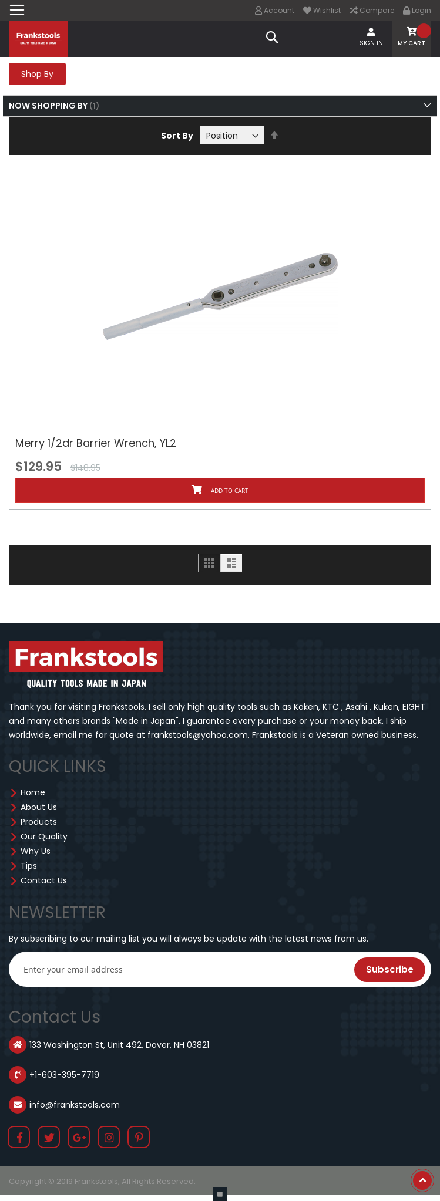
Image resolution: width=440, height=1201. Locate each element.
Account (274, 10)
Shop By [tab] (37, 74)
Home (33, 792)
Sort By (177, 135)
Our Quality (44, 836)
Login (417, 10)
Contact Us (44, 880)
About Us (39, 807)
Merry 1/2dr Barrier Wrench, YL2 (95, 443)
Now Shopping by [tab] (48, 106)
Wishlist (322, 10)
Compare (372, 10)
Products (39, 822)
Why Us (36, 851)
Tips (29, 866)
